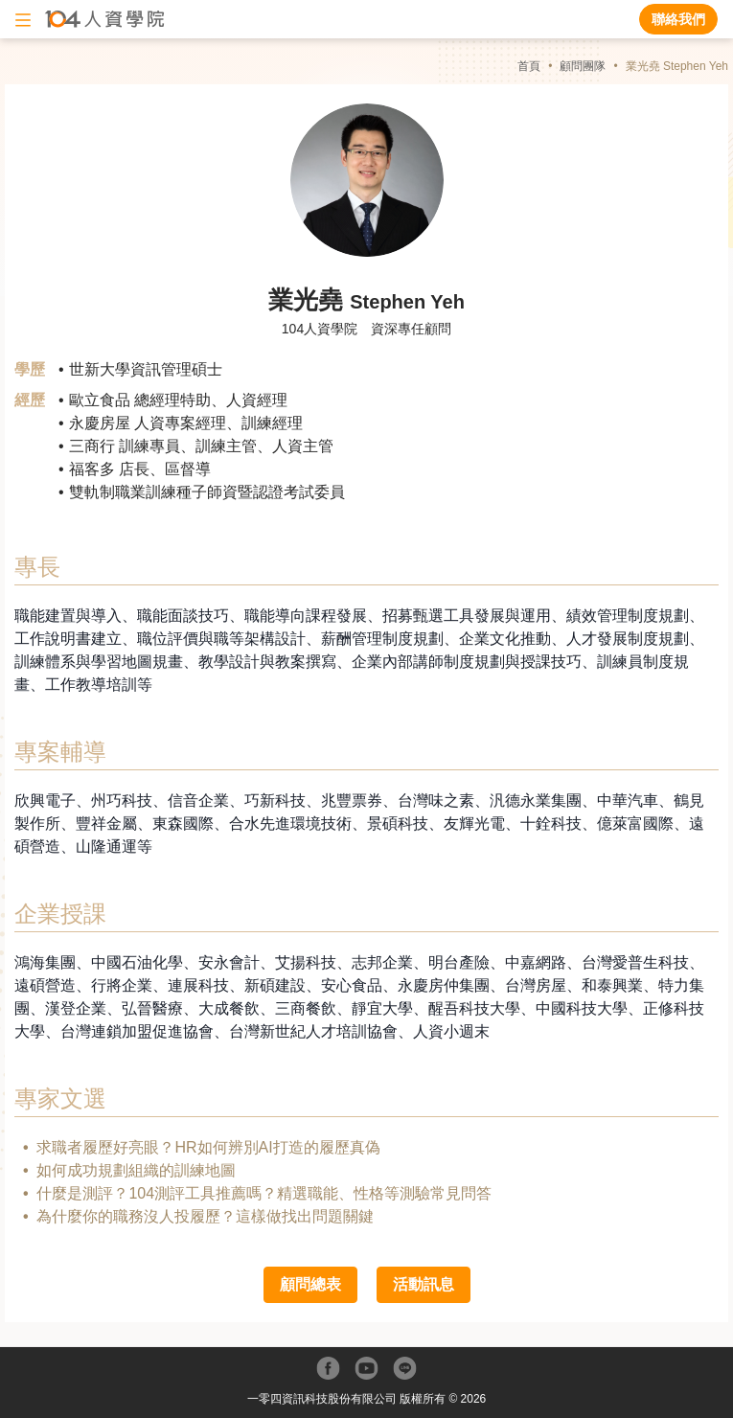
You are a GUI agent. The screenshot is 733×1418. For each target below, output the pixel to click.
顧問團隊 (583, 66)
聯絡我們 (678, 19)
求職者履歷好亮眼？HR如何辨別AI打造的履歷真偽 (207, 1147)
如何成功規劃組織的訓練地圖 (136, 1170)
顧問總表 (310, 1284)
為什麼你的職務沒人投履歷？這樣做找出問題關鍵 (205, 1216)
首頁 (528, 66)
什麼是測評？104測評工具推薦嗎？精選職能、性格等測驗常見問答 (264, 1193)
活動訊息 (423, 1284)
